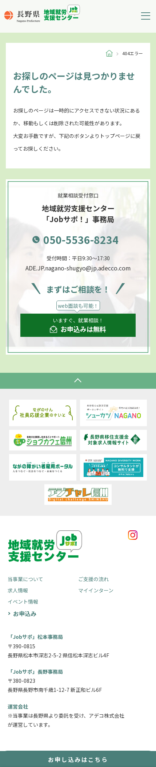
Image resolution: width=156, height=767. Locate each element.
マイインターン (95, 590)
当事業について (25, 579)
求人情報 (18, 590)
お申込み (24, 613)
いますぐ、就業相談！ (78, 325)
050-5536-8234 (81, 239)
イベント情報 (23, 601)
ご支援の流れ (93, 579)
